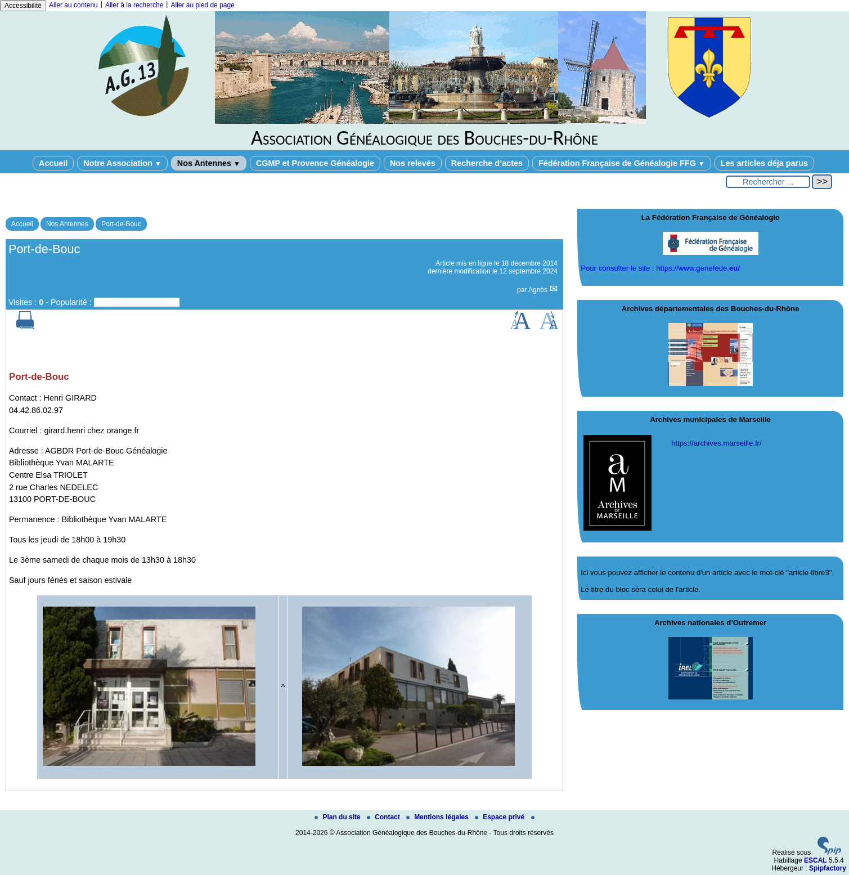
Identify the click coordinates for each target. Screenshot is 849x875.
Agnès (538, 290)
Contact (384, 817)
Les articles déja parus (764, 163)
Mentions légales (438, 817)
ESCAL (815, 860)
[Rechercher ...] (768, 182)
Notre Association (122, 163)
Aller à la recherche (134, 5)
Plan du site (338, 817)
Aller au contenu (73, 5)
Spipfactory (827, 868)
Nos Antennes (208, 163)
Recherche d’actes (487, 163)
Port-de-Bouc (121, 224)
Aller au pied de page (202, 5)
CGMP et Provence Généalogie (315, 163)
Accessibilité (23, 6)
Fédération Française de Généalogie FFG (621, 163)
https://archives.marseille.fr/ (716, 443)
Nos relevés (412, 163)
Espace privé (500, 817)
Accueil (53, 163)
